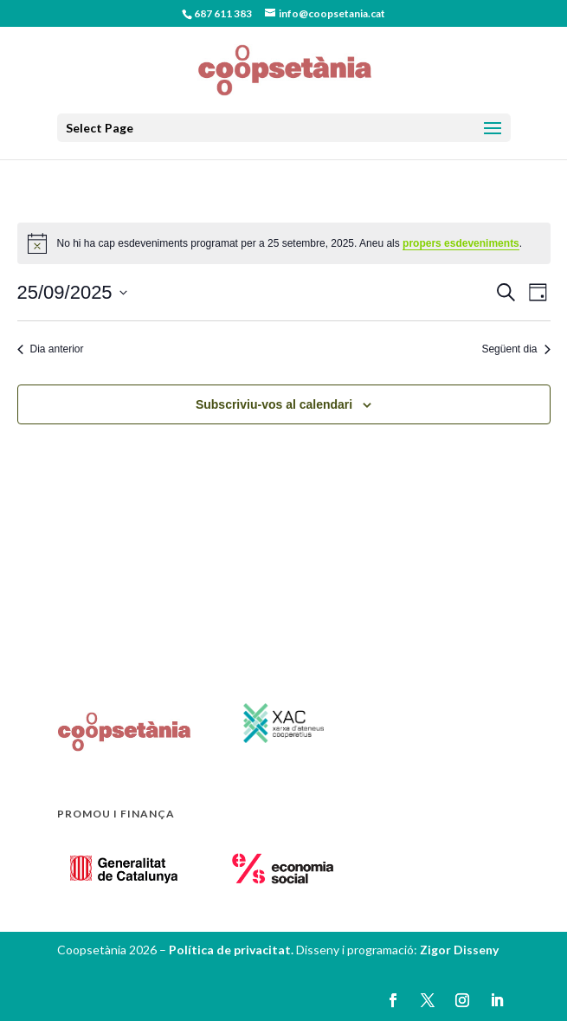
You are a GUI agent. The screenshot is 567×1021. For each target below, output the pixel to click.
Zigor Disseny (459, 949)
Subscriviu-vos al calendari (274, 404)
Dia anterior (50, 349)
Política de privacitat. (232, 949)
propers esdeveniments (461, 243)
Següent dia (515, 349)
